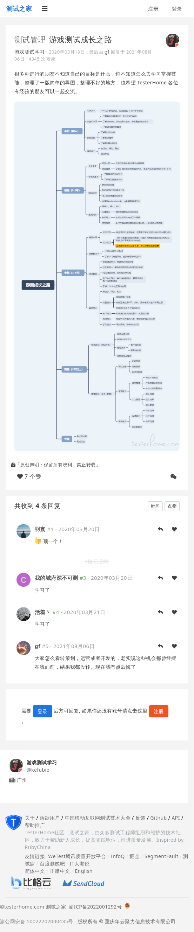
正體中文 (60, 871)
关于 (30, 817)
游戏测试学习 (29, 51)
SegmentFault (161, 856)
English (84, 871)
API (176, 817)
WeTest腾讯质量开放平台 (77, 856)
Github (158, 817)
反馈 (140, 817)
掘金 (134, 856)
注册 (153, 8)
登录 (177, 8)
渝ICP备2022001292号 (94, 906)
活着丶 (43, 611)
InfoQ (118, 856)
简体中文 (35, 871)
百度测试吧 (52, 863)
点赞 (172, 506)
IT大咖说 (80, 863)
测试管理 (30, 39)
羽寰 (40, 529)
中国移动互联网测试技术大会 (98, 817)
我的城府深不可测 (56, 577)
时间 (155, 506)
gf (107, 51)
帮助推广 (35, 825)
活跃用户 (50, 817)
